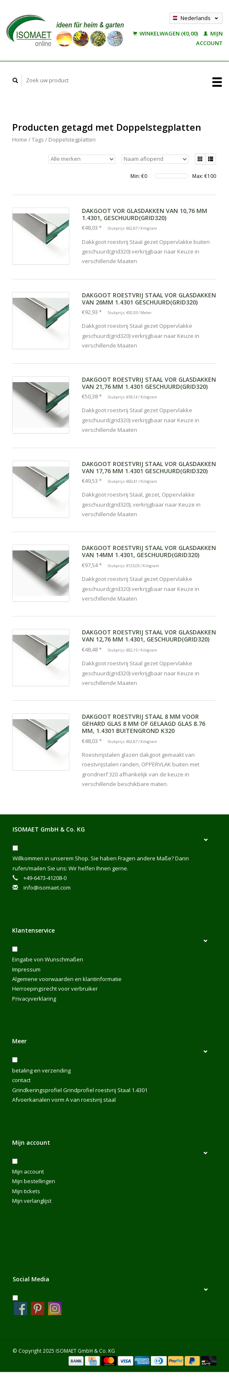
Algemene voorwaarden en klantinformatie (67, 979)
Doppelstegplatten (72, 139)
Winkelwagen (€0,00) (166, 33)
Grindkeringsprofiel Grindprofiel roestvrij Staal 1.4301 (80, 1090)
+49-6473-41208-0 (44, 878)
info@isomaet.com (47, 887)
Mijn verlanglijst (31, 1200)
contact (21, 1080)
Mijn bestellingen (33, 1181)
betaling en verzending (41, 1070)
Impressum (26, 969)
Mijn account (28, 1171)
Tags (38, 139)
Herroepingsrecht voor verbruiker (55, 988)
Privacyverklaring (34, 998)
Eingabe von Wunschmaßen (47, 959)
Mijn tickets (26, 1191)
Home (19, 139)
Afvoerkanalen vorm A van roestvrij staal (64, 1099)
